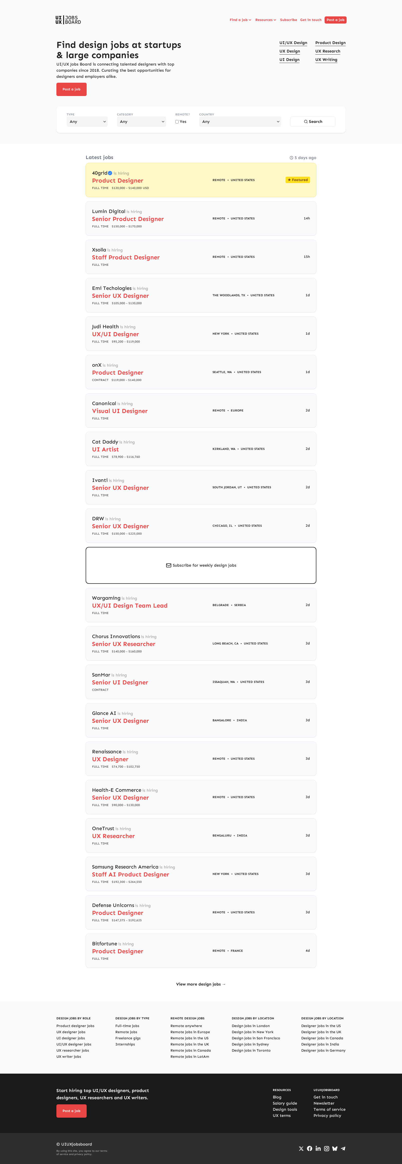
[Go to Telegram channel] (343, 1148)
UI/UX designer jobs (73, 1044)
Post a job (336, 20)
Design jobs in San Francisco (256, 1038)
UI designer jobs (70, 1038)
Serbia (240, 605)
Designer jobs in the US (321, 1026)
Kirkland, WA (224, 449)
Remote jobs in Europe (190, 1032)
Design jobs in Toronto (251, 1050)
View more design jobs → (201, 984)
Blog (277, 1097)
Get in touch (310, 20)
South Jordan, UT (227, 487)
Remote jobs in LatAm (189, 1056)
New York (221, 333)
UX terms (282, 1115)
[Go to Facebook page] (309, 1148)
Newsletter (324, 1103)
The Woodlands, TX (229, 295)
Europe (237, 410)
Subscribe (288, 20)
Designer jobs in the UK (321, 1032)
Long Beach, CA (225, 643)
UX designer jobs (70, 1032)
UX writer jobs (68, 1056)
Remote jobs (126, 1032)
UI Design (289, 59)
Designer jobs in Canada (322, 1038)
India (242, 720)
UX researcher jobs (72, 1050)
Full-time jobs (127, 1026)
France (237, 951)
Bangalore (222, 720)
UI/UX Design (293, 42)
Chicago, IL (223, 525)
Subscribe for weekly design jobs (204, 565)
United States (243, 180)
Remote (219, 180)
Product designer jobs (75, 1026)
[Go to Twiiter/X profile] (301, 1148)
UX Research (327, 51)
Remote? (182, 114)
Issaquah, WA (224, 682)
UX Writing (326, 59)
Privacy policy (327, 1115)
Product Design (330, 42)
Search (313, 121)
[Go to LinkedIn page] (318, 1148)
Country (206, 114)
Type (71, 114)
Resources (266, 20)
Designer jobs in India (320, 1044)
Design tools (285, 1109)
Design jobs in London (251, 1026)
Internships (125, 1044)
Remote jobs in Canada (190, 1050)
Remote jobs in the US (189, 1038)
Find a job (241, 20)
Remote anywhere (186, 1026)
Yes (180, 121)
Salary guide (285, 1103)
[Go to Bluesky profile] (334, 1148)
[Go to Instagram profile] (326, 1148)
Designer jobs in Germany (323, 1050)
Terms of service (330, 1109)
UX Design (289, 51)
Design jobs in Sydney (250, 1044)
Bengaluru (222, 835)
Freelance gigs (127, 1038)
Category (125, 114)
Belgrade (221, 605)
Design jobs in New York (253, 1032)
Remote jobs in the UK (189, 1044)
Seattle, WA (222, 372)
